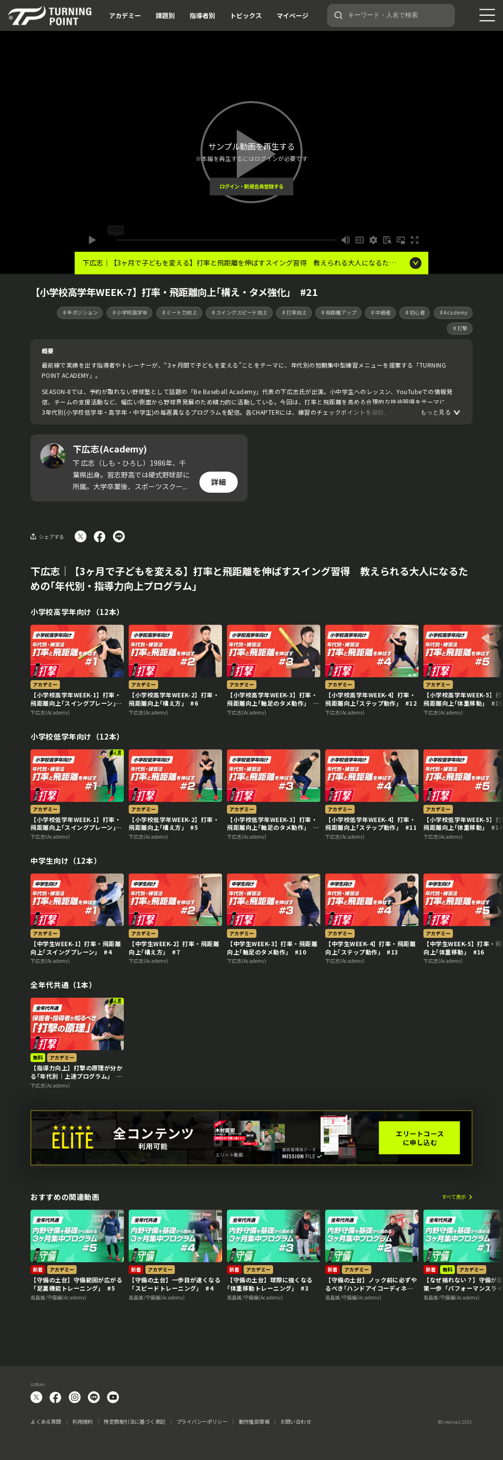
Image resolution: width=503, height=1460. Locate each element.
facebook (55, 1397)
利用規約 (82, 1421)
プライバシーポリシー (201, 1421)
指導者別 (202, 15)
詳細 (218, 482)
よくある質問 (45, 1421)
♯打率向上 (294, 312)
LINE (94, 1397)
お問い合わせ (295, 1421)
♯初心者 (414, 312)
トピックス (246, 15)
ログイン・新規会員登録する (251, 186)
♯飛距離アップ (338, 312)
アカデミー (125, 15)
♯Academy (453, 312)
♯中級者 (380, 312)
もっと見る (435, 412)
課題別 (165, 15)
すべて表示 (454, 1197)
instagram (75, 1397)
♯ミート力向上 (179, 312)
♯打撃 (460, 328)
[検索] (338, 15)
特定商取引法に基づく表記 (134, 1421)
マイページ (292, 15)
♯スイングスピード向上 (239, 312)
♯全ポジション (80, 312)
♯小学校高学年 (130, 312)
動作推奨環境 (254, 1421)
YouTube (113, 1397)
